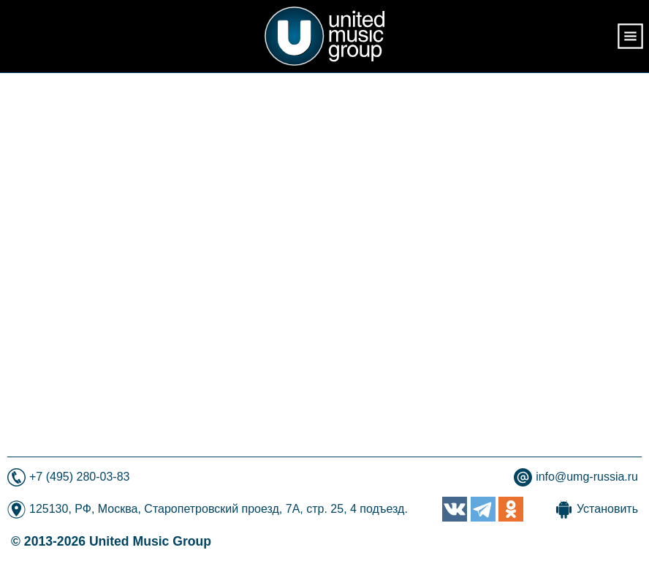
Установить (607, 509)
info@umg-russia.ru (587, 476)
